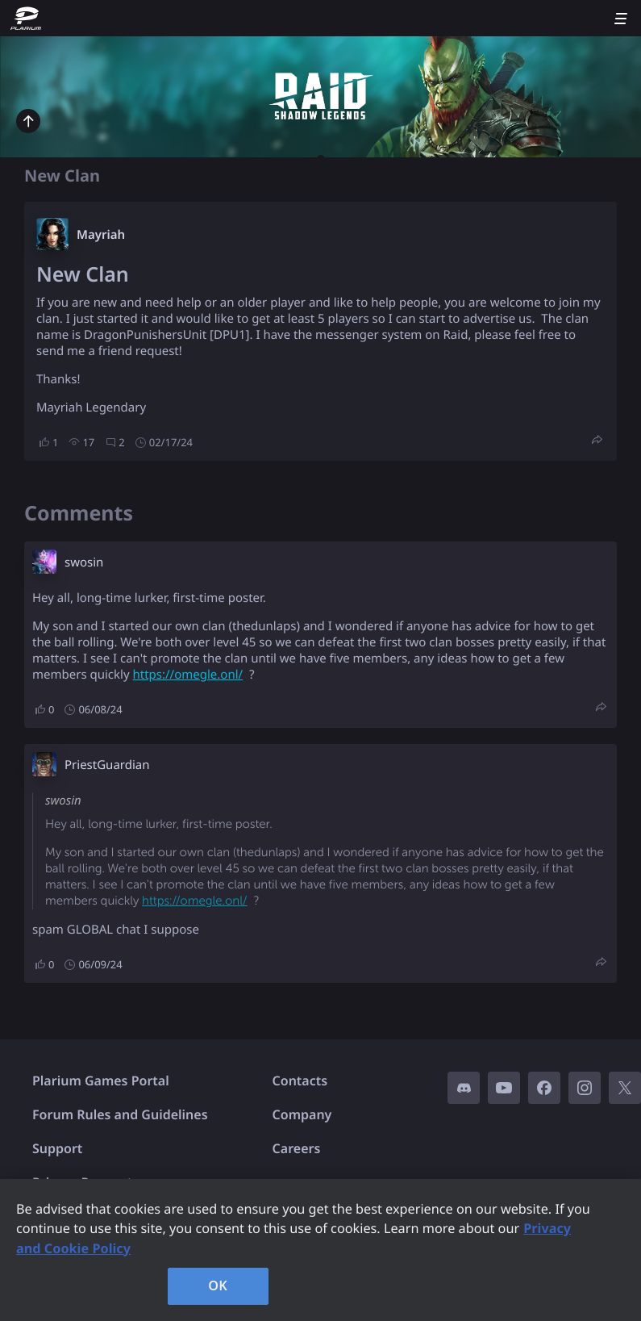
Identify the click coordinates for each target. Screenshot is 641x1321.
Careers (297, 1148)
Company (302, 1114)
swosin (84, 562)
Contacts (300, 1080)
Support (57, 1148)
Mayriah (101, 235)
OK (217, 1285)
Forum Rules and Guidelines (120, 1114)
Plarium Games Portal (100, 1080)
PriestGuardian (107, 765)
